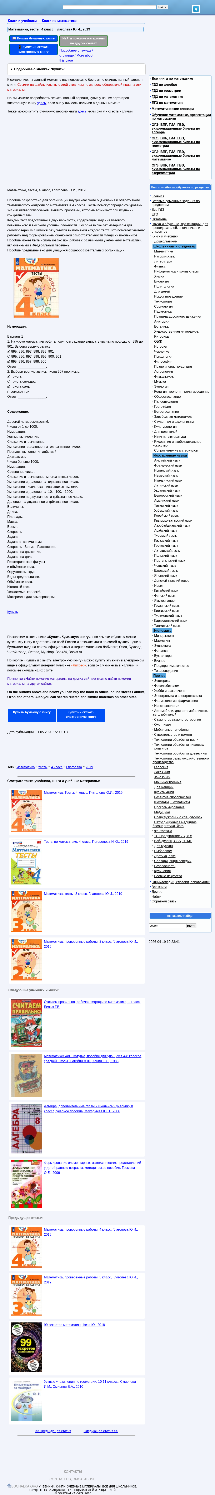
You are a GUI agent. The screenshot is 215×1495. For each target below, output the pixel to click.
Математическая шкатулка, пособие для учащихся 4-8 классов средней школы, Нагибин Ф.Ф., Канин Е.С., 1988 (92, 1058)
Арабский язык (165, 530)
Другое (157, 891)
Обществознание (167, 396)
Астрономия (163, 371)
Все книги (159, 887)
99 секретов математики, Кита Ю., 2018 (74, 1325)
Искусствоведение (168, 296)
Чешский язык (165, 565)
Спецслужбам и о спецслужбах (178, 817)
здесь (41, 103)
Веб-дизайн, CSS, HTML (173, 841)
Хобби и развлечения (170, 691)
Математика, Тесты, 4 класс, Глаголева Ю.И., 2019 (83, 792)
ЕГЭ (155, 214)
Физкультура (164, 376)
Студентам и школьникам (174, 421)
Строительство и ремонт (173, 734)
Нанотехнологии (166, 706)
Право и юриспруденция (173, 366)
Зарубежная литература (173, 416)
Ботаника (161, 326)
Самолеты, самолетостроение (177, 719)
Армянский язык (166, 500)
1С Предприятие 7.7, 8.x (173, 836)
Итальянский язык (168, 480)
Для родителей (166, 431)
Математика (163, 251)
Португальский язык (169, 560)
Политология (164, 286)
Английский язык (167, 460)
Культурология (165, 426)
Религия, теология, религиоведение (181, 391)
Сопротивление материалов (176, 450)
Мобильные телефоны (171, 729)
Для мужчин (163, 846)
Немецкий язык (166, 475)
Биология (161, 281)
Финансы (161, 650)
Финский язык (164, 595)
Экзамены (159, 219)
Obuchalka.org (23, 1486)
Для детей (162, 291)
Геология (161, 767)
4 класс (56, 767)
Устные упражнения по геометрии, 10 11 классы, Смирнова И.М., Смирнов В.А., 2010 (90, 1384)
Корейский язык (166, 515)
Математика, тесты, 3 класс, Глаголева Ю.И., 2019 (83, 894)
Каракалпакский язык (170, 620)
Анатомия (161, 321)
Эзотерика (162, 681)
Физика (159, 266)
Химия (159, 276)
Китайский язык (166, 590)
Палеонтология (166, 401)
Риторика (161, 336)
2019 (89, 767)
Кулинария (162, 871)
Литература (163, 261)
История (160, 346)
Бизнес (159, 660)
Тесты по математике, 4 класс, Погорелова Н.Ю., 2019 (86, 841)
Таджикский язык (167, 625)
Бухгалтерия (163, 655)
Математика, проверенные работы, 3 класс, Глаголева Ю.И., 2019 (91, 1279)
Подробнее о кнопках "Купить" (39, 69)
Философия (163, 361)
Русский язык (164, 256)
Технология (163, 301)
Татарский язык (166, 505)
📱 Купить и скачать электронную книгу (33, 49)
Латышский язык (167, 550)
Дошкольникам (165, 241)
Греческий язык (166, 545)
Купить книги (164, 792)
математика (25, 767)
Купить (12, 612)
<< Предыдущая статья (53, 1431)
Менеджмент (164, 635)
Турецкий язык (165, 535)
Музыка (160, 381)
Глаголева (74, 767)
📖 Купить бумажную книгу (33, 38)
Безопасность (164, 866)
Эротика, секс (164, 856)
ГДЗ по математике (167, 96)
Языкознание (164, 600)
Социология (163, 306)
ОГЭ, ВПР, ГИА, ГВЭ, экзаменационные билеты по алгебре (176, 128)
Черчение (161, 351)
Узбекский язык (166, 510)
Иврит (159, 585)
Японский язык (165, 575)
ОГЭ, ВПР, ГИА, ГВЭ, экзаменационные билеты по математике (176, 155)
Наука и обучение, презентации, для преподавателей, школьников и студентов (180, 227)
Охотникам (162, 724)
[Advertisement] (43, 152)
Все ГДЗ (158, 209)
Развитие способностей (172, 797)
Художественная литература (176, 331)
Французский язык (168, 465)
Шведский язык (166, 570)
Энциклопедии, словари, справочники (181, 882)
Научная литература (170, 436)
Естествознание (166, 411)
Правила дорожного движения (177, 316)
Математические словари (173, 109)
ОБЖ (158, 341)
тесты (43, 767)
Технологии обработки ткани (176, 739)
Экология (161, 386)
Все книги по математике (172, 78)
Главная (158, 196)
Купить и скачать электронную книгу (81, 714)
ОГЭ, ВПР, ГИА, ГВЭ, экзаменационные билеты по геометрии (176, 142)
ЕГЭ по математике (167, 103)
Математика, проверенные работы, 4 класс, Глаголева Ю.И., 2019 (91, 1232)
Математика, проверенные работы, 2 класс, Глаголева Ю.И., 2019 (91, 944)
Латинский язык (166, 485)
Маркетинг (162, 640)
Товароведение (166, 670)
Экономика (162, 645)
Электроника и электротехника (178, 696)
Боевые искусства (168, 876)
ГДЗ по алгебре (164, 84)
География (162, 406)
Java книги (162, 777)
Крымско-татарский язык (173, 520)
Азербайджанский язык (172, 525)
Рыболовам (163, 851)
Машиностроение (167, 782)
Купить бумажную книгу (32, 712)
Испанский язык (166, 470)
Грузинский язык (166, 605)
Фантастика (163, 831)
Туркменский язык (168, 615)
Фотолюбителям (166, 686)
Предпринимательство (171, 665)
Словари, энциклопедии (172, 861)
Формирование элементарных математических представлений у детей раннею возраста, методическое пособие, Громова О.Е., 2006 (92, 1168)
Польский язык (165, 555)
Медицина (162, 812)
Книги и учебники (165, 236)
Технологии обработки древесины (180, 753)
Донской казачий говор (171, 580)
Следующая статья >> (101, 1431)
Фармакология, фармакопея (176, 701)
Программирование (169, 807)
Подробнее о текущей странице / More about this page (76, 55)
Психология (163, 356)
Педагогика (163, 311)
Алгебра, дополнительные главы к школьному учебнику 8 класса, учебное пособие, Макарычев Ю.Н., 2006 (88, 1108)
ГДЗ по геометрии (166, 90)
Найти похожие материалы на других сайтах (83, 41)
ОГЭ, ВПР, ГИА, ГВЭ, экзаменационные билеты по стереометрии (176, 169)
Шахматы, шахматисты (172, 802)
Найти (156, 896)
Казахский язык (166, 540)
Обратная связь (164, 901)
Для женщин (164, 787)
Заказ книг (162, 772)
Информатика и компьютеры (176, 271)
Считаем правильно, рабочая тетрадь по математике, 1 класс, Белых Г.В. (92, 1004)
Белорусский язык (168, 495)
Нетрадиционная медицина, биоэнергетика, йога (175, 824)
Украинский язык (167, 490)
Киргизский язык (166, 610)
